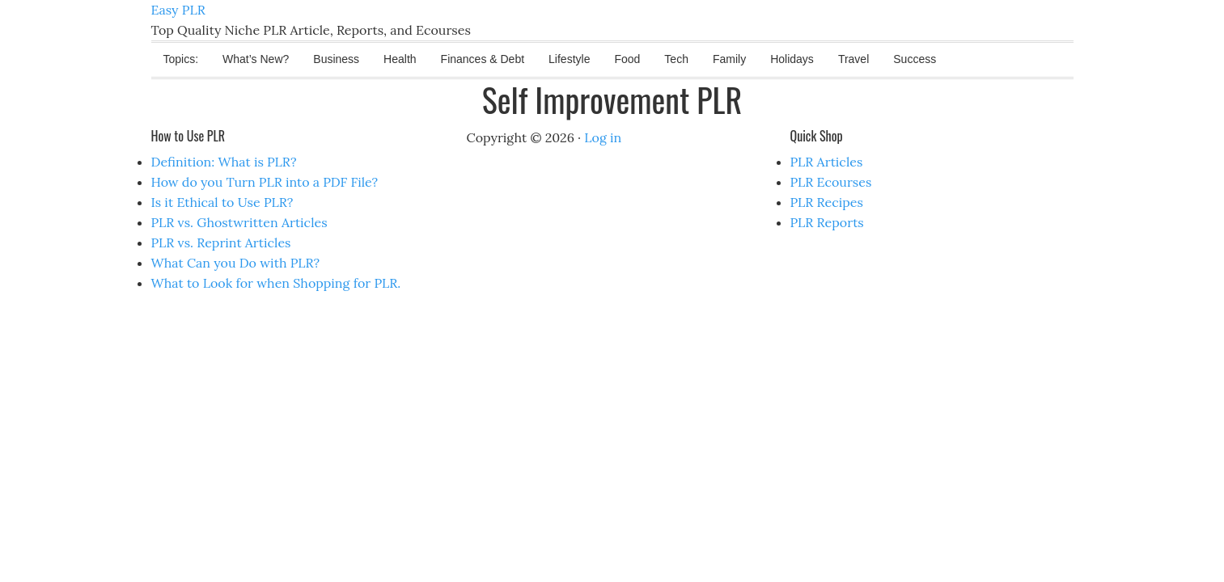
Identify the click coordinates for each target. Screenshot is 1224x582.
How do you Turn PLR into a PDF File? (265, 182)
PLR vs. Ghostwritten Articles (239, 222)
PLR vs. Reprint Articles (221, 242)
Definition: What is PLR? (224, 162)
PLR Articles (826, 162)
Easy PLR (178, 10)
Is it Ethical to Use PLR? (222, 202)
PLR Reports (827, 222)
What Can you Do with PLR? (235, 263)
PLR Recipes (826, 202)
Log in (602, 137)
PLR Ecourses (831, 182)
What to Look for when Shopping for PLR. (276, 283)
